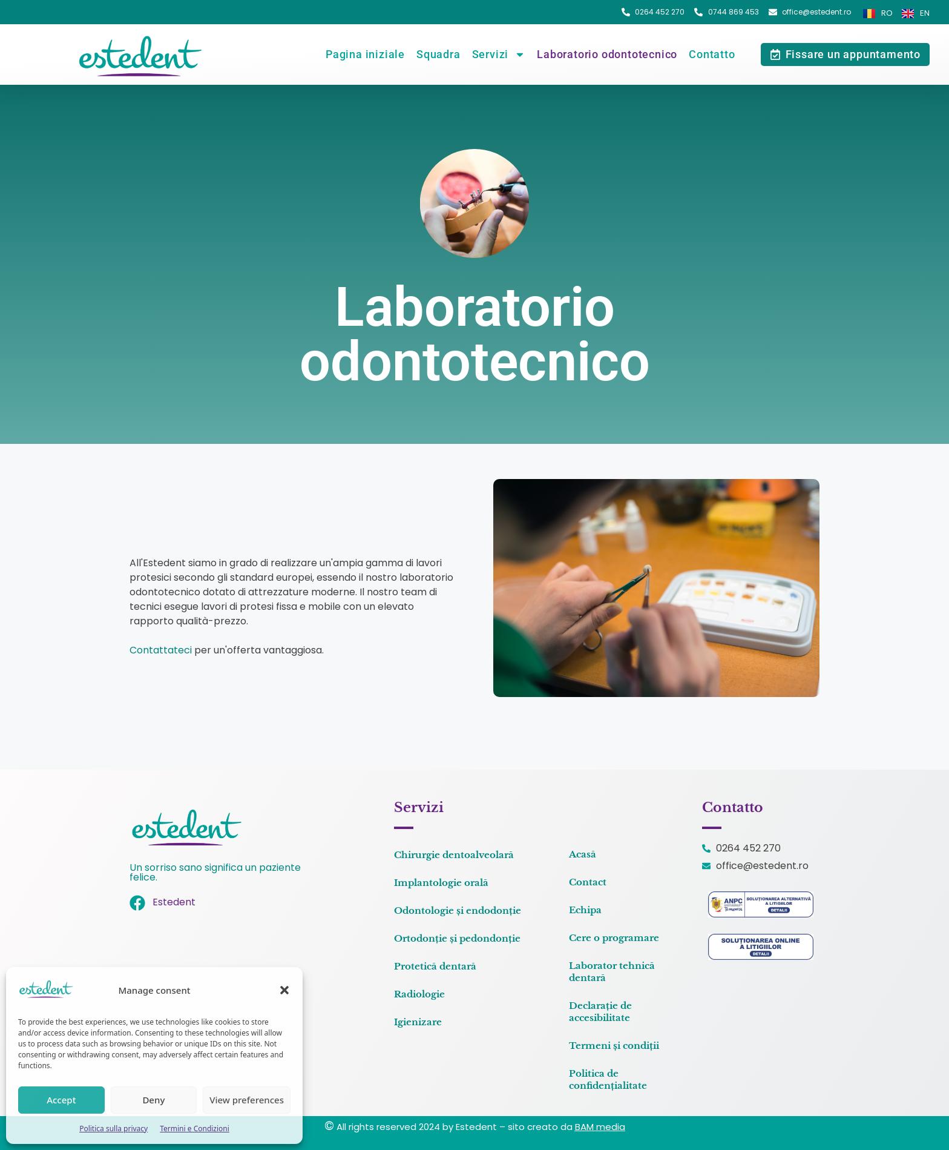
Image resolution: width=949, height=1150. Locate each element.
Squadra (438, 54)
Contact (587, 882)
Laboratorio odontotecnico (607, 54)
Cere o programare (614, 937)
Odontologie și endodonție (457, 910)
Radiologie (419, 994)
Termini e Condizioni (194, 1128)
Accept (61, 1100)
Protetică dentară (435, 966)
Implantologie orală (441, 882)
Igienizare (418, 1022)
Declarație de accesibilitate (600, 1011)
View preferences (246, 1100)
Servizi (499, 54)
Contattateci (161, 650)
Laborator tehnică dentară (612, 971)
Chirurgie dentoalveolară (454, 855)
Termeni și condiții (614, 1045)
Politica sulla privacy (113, 1128)
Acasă (582, 854)
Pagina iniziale (365, 54)
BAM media (600, 1126)
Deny (153, 1100)
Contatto (712, 54)
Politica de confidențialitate (608, 1079)
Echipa (585, 910)
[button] (284, 990)
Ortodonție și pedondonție (457, 938)
